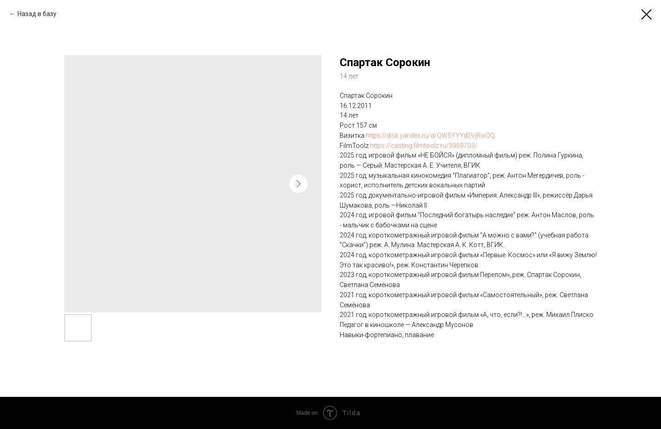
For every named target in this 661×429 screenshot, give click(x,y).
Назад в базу (36, 13)
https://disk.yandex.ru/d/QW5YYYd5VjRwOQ (430, 135)
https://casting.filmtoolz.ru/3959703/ (423, 145)
